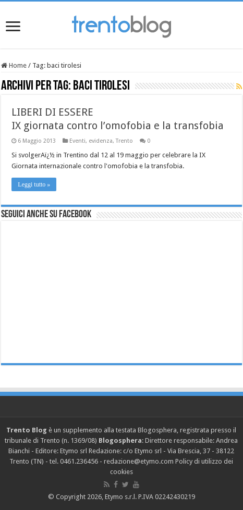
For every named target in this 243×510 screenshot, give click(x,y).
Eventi (77, 141)
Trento (124, 141)
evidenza (101, 141)
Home (14, 65)
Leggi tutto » (34, 184)
